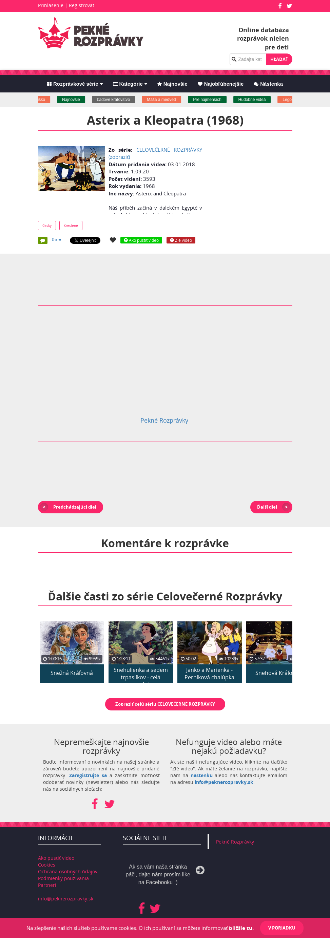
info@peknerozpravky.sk (224, 782)
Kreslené (71, 225)
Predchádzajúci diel (74, 507)
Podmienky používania (63, 878)
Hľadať (279, 59)
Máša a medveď (167, 99)
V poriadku (281, 928)
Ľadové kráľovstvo (119, 99)
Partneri (47, 885)
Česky (47, 225)
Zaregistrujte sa (88, 775)
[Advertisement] (263, 187)
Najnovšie (77, 99)
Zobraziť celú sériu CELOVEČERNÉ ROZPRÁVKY (165, 704)
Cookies (46, 864)
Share (56, 239)
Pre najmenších (213, 99)
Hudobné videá (258, 99)
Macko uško (40, 99)
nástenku (202, 775)
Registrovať (81, 5)
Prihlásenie (50, 5)
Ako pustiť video (56, 858)
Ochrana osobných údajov (67, 871)
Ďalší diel (267, 507)
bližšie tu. (241, 927)
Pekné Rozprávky (164, 420)
